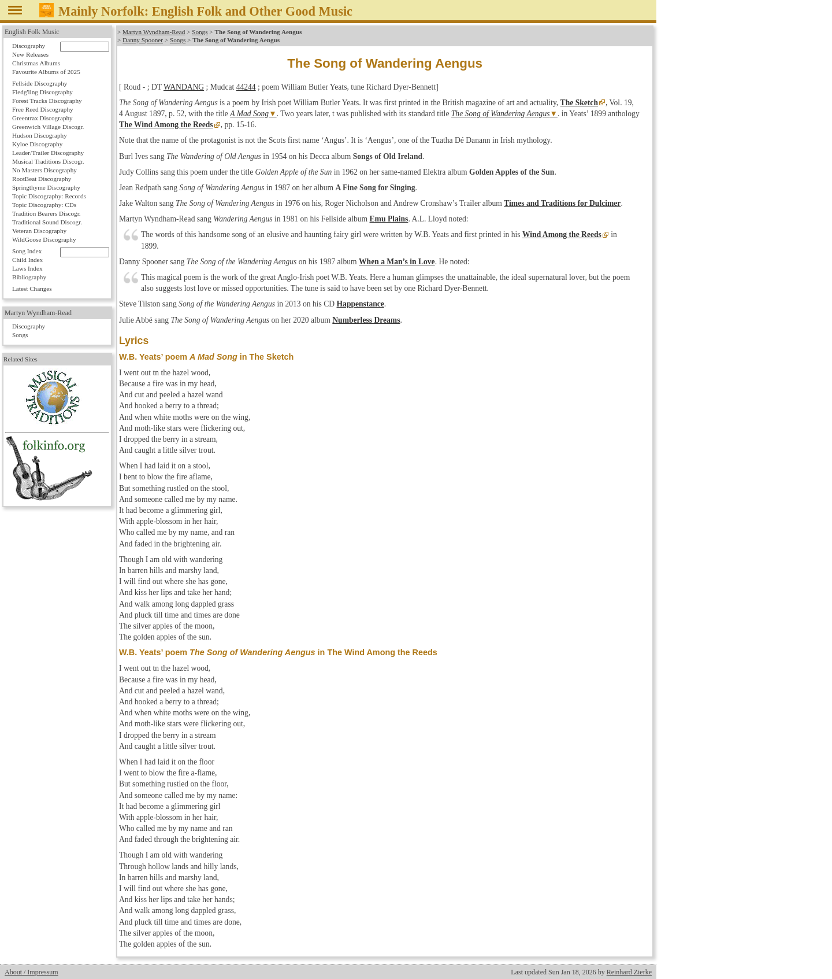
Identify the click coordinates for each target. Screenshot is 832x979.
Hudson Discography (39, 135)
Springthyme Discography (46, 187)
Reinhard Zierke (629, 972)
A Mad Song (249, 113)
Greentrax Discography (42, 117)
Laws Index (27, 268)
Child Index (27, 259)
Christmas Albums (36, 63)
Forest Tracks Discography (47, 100)
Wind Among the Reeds (561, 234)
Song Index (27, 250)
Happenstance (360, 304)
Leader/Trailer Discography (48, 152)
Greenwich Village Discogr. (48, 126)
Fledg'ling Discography (42, 91)
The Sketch (579, 102)
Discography (28, 45)
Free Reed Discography (42, 109)
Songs (199, 31)
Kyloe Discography (37, 144)
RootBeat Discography (41, 178)
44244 (246, 87)
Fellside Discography (39, 83)
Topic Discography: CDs (44, 204)
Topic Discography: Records (49, 196)
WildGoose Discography (44, 239)
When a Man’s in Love (397, 261)
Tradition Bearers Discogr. (46, 213)
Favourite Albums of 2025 (46, 71)
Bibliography (29, 277)
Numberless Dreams (366, 320)
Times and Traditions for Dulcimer (562, 203)
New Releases (30, 54)
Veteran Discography (39, 230)
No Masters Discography (44, 170)
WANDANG (184, 87)
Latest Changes (32, 288)
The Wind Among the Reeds (166, 124)
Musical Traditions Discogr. (48, 161)
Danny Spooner (142, 39)
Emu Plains (389, 219)
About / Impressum (31, 972)
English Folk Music (32, 32)
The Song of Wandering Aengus (500, 113)
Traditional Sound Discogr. (47, 222)
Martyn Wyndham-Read (153, 31)
